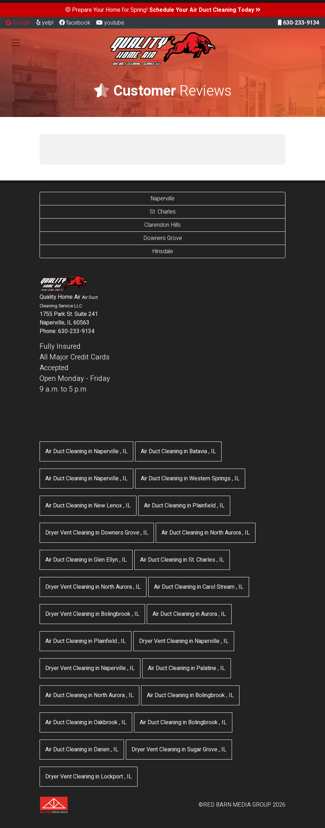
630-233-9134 (298, 23)
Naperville (162, 198)
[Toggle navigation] (16, 43)
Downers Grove (162, 238)
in (86, 451)
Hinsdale (162, 251)
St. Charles (163, 212)
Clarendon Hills (162, 225)
